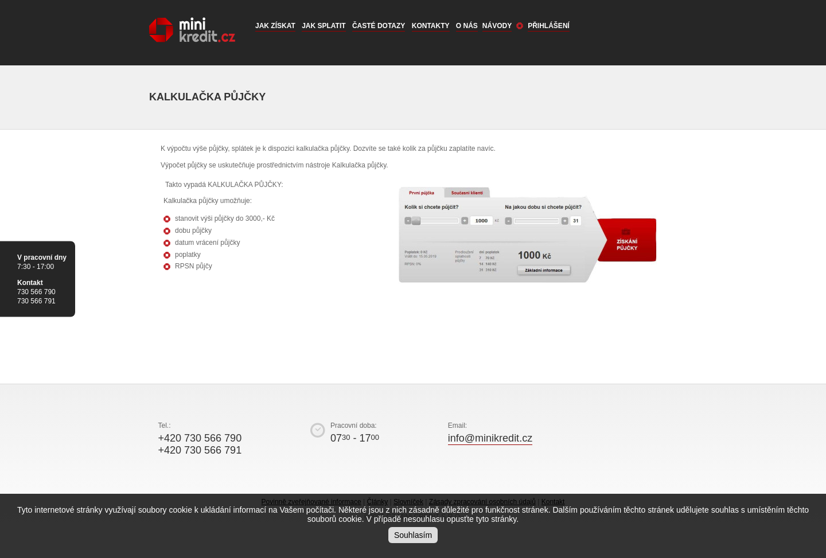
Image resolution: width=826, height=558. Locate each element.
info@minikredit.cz (490, 438)
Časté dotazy (378, 26)
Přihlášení (549, 26)
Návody (497, 26)
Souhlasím (413, 535)
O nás (467, 26)
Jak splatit (323, 26)
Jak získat (275, 26)
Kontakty (431, 26)
